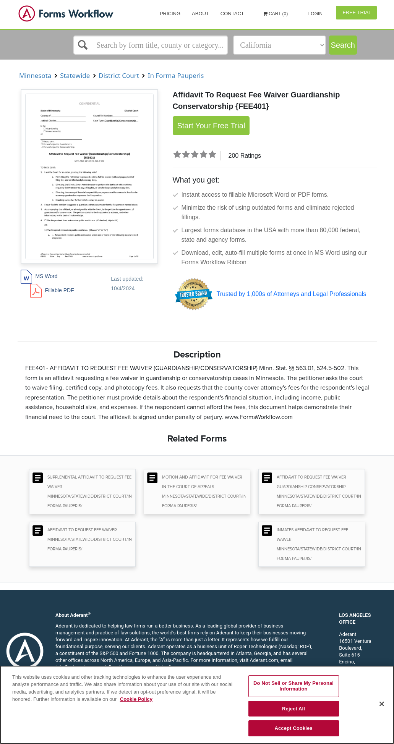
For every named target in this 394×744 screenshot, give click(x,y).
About (200, 13)
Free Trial (356, 12)
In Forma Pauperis (175, 75)
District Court (119, 75)
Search (343, 45)
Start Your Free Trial (211, 125)
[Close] (381, 703)
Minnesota (35, 75)
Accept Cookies (293, 728)
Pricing (170, 13)
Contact (232, 13)
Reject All (293, 709)
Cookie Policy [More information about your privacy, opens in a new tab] (136, 699)
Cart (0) (275, 13)
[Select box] (150, 45)
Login (315, 13)
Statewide (75, 75)
